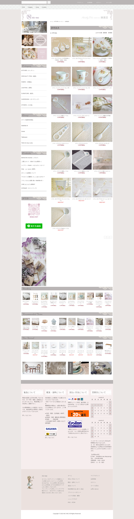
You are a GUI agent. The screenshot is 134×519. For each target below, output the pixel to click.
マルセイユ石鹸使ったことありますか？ (33, 176)
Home (23, 7)
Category (29, 7)
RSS (69, 502)
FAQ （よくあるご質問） (28, 169)
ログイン (97, 2)
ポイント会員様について (28, 173)
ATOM (73, 502)
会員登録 (88, 2)
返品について (72, 485)
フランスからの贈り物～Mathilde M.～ (32, 180)
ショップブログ (72, 499)
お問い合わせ (95, 489)
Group (36, 7)
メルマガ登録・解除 (74, 495)
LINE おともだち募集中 (28, 184)
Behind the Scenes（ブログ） (30, 157)
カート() (108, 2)
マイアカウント (95, 475)
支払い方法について (74, 479)
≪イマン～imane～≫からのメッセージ (32, 165)
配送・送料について (74, 482)
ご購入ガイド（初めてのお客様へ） (31, 161)
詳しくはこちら (26, 415)
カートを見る (95, 485)
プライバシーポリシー (74, 492)
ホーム (51, 21)
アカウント (79, 2)
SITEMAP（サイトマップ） (29, 188)
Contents (43, 7)
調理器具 (67, 21)
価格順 (105, 32)
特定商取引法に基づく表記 (76, 489)
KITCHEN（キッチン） (59, 21)
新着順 (110, 32)
